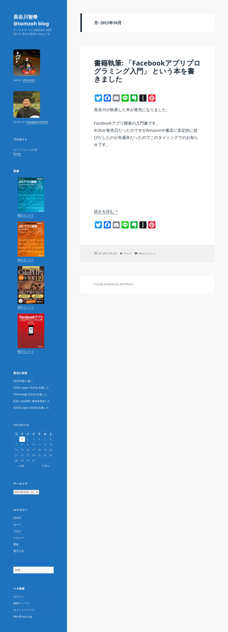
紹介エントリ (26, 215)
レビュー (18, 538)
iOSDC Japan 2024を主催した (31, 408)
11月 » (45, 466)
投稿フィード (21, 603)
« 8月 (21, 466)
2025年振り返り (23, 381)
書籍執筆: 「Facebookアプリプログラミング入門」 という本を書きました (147, 71)
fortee (17, 154)
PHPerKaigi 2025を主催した (30, 394)
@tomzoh (29, 80)
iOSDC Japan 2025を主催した (31, 388)
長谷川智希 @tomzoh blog (31, 20)
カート (17, 524)
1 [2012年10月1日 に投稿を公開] (22, 439)
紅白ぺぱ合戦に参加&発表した (31, 401)
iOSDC (17, 518)
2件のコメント (147, 253)
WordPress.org (22, 616)
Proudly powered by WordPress (113, 284)
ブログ (17, 531)
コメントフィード (24, 610)
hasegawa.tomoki (37, 122)
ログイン (18, 596)
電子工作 (18, 551)
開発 (16, 544)
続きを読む (106, 211)
